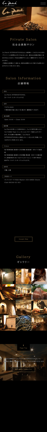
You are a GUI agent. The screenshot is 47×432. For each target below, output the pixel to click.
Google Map (23, 239)
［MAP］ (35, 110)
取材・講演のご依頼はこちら (23, 369)
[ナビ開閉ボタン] (43, 3)
